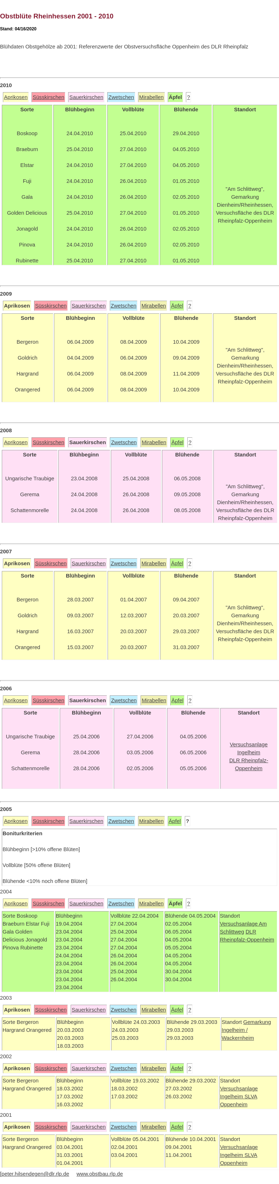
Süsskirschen (48, 97)
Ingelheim (232, 1096)
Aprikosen (16, 97)
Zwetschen (121, 97)
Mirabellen (151, 97)
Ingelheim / (235, 1030)
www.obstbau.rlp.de (99, 1174)
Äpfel (177, 306)
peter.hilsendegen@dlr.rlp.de (35, 1174)
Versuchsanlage (239, 924)
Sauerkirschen (86, 97)
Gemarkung (257, 1022)
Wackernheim (238, 1038)
